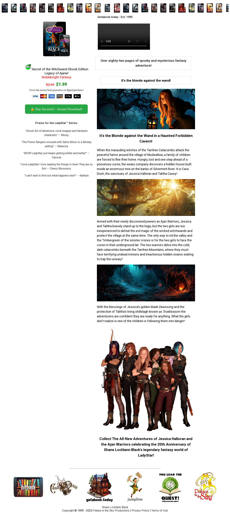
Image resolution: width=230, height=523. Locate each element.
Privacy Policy (140, 510)
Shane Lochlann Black (115, 507)
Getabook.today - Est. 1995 (115, 17)
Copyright (68, 510)
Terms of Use (159, 510)
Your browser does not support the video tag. (124, 37)
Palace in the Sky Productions (111, 510)
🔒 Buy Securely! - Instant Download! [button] (56, 109)
